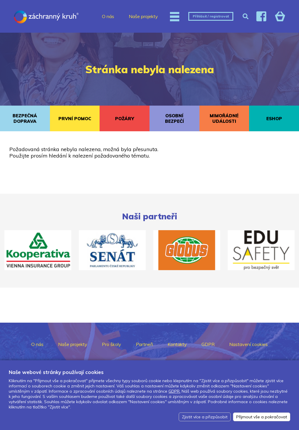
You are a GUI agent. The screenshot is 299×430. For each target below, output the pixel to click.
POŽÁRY (124, 118)
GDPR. (174, 391)
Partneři (144, 344)
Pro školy (111, 344)
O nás (108, 16)
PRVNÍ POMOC (74, 118)
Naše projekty (143, 16)
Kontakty (177, 344)
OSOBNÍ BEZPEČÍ (174, 118)
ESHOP (274, 118)
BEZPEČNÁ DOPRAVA (25, 118)
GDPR (208, 344)
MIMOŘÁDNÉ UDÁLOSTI (224, 118)
